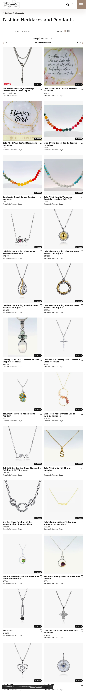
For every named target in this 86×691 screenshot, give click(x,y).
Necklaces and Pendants (14, 13)
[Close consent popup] (51, 687)
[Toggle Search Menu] (67, 4)
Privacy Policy (36, 687)
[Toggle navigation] (81, 4)
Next (79, 43)
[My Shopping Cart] (73, 4)
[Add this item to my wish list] (41, 88)
